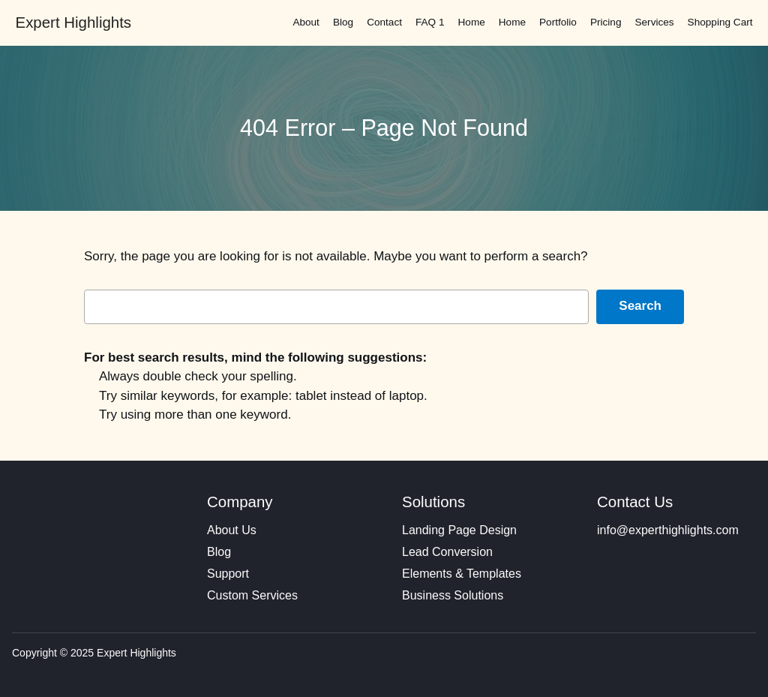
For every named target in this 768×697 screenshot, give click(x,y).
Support (228, 573)
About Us (231, 530)
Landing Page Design (459, 530)
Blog (343, 22)
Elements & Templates (461, 573)
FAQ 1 (430, 22)
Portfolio (558, 22)
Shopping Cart (720, 22)
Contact (384, 22)
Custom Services (252, 595)
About (306, 22)
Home (471, 22)
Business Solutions (452, 595)
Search (640, 306)
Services (654, 22)
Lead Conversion (447, 551)
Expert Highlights (73, 22)
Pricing (606, 22)
